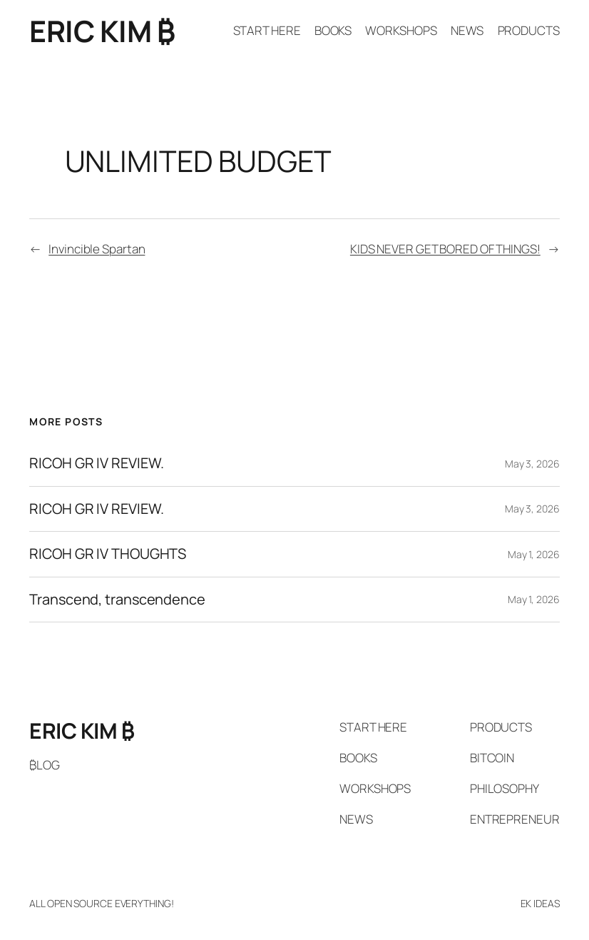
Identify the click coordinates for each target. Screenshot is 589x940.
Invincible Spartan (96, 249)
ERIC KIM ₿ (102, 31)
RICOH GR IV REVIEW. (96, 463)
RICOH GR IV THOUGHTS (107, 554)
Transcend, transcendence (117, 599)
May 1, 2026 (534, 554)
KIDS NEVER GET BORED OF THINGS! (445, 249)
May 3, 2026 (532, 463)
